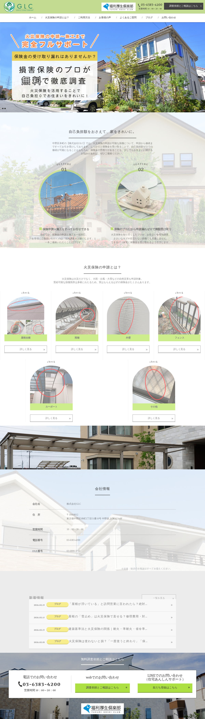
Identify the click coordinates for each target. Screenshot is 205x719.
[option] (102, 67)
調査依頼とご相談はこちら (183, 6)
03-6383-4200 (151, 5)
